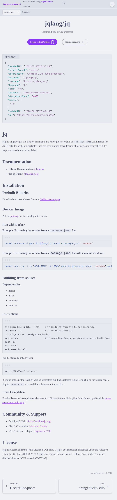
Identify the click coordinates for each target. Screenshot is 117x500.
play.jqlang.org (31, 174)
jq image (15, 216)
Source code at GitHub (42, 42)
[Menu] (112, 4)
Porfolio (26, 6)
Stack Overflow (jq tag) (39, 421)
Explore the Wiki (42, 431)
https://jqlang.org (74, 42)
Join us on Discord (38, 426)
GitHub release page (50, 199)
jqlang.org (39, 169)
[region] (57, 266)
